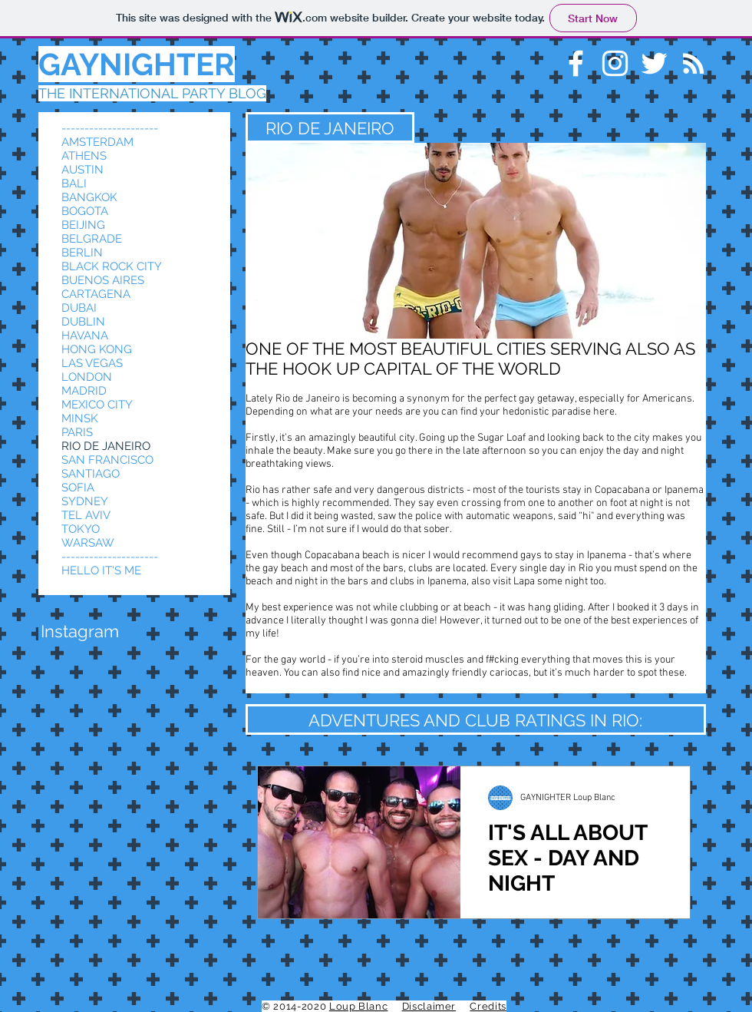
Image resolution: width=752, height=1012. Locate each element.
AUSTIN (82, 170)
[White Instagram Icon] (615, 63)
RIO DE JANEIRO (105, 446)
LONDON (86, 377)
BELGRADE (91, 239)
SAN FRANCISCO (107, 460)
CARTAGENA (95, 294)
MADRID (84, 391)
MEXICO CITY (97, 405)
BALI (74, 183)
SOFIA (77, 487)
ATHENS (84, 156)
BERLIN (82, 253)
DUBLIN (83, 322)
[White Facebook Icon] (576, 63)
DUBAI (79, 308)
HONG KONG (96, 349)
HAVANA (84, 335)
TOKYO (80, 529)
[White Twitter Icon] (654, 63)
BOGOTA (84, 211)
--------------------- (109, 128)
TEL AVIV (85, 515)
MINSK (79, 418)
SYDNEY (84, 501)
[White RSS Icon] (693, 63)
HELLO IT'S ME (101, 570)
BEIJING (83, 225)
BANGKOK (89, 197)
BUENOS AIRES (102, 280)
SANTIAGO (90, 474)
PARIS (77, 432)
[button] (79, 631)
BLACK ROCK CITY (111, 266)
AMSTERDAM (97, 142)
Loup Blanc (358, 1006)
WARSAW (87, 543)
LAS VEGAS (92, 363)
